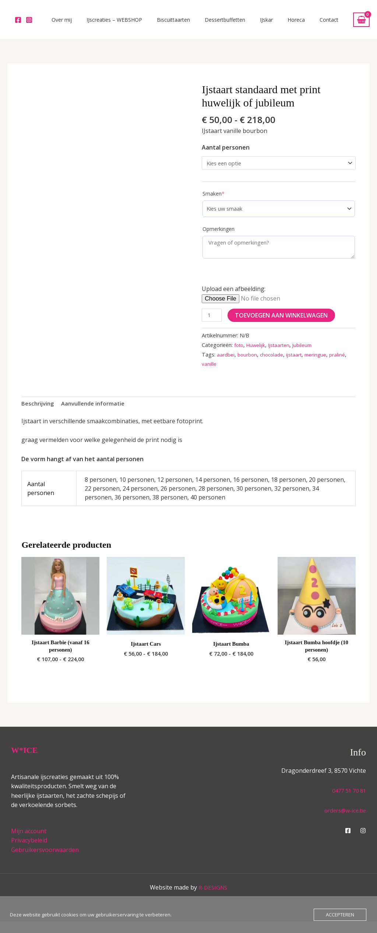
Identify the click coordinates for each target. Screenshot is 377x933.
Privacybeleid (29, 852)
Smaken (213, 202)
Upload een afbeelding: (233, 297)
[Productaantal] (212, 324)
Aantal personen (226, 155)
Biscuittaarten (206, 23)
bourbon (248, 363)
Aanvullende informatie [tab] (97, 413)
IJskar (284, 23)
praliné (210, 372)
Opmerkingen (218, 237)
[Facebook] (18, 23)
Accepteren (340, 914)
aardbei (226, 363)
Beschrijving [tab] (38, 413)
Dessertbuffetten (250, 23)
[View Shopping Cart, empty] (361, 23)
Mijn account (28, 842)
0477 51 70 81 (347, 802)
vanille (228, 372)
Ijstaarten (283, 353)
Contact (332, 23)
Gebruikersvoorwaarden (45, 861)
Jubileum (307, 353)
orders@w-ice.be (343, 822)
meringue (321, 363)
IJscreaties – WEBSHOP (155, 23)
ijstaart (298, 363)
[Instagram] (29, 23)
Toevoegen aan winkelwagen (282, 324)
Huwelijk (258, 353)
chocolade (274, 363)
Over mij (109, 23)
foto (239, 353)
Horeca (307, 23)
